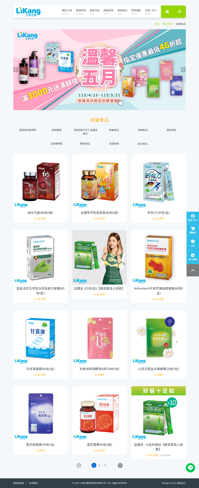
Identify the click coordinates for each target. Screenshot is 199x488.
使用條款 (33, 483)
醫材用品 (85, 143)
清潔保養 (114, 143)
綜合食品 (143, 143)
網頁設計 (181, 483)
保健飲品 (143, 130)
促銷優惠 (56, 130)
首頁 (157, 24)
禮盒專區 (171, 130)
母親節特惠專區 (27, 130)
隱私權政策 (18, 483)
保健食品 (114, 130)
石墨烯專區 (56, 143)
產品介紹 (168, 24)
